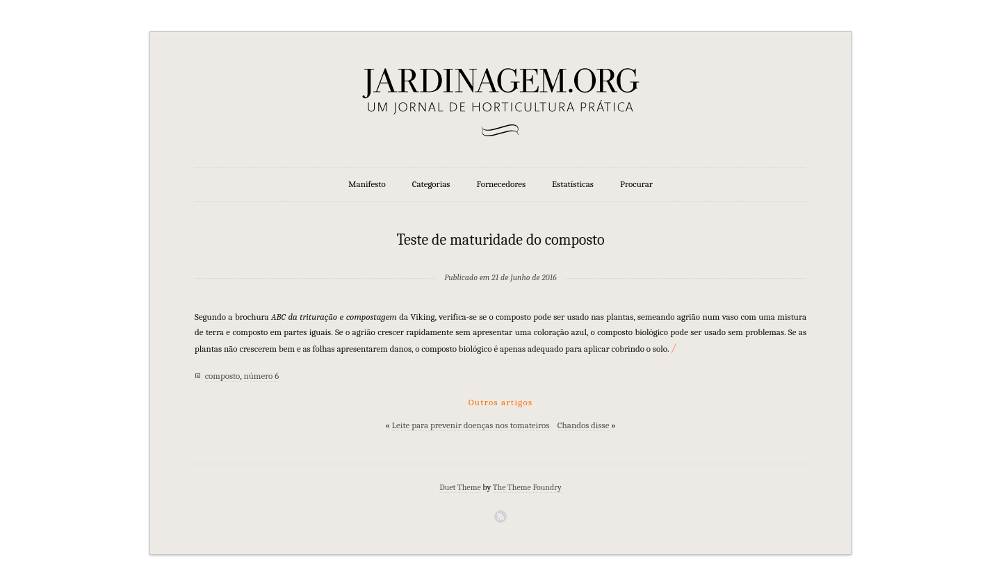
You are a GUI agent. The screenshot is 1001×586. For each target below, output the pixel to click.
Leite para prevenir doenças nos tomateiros (471, 425)
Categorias (431, 184)
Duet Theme (460, 487)
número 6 (261, 376)
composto (223, 376)
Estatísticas (573, 184)
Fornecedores (501, 184)
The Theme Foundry (527, 487)
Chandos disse (584, 425)
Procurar (636, 184)
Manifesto (367, 184)
